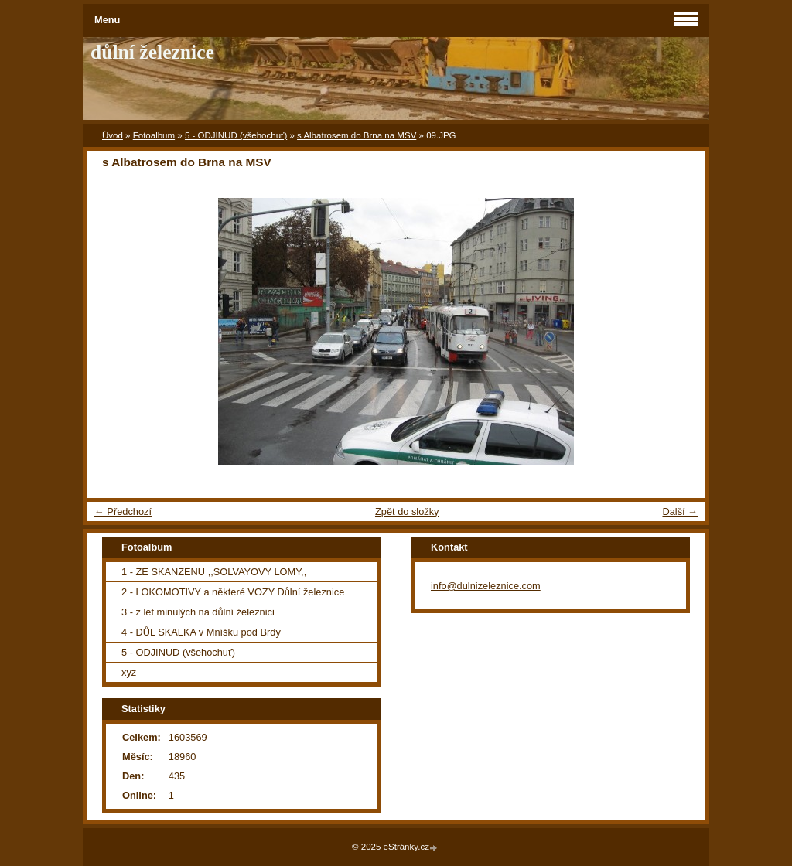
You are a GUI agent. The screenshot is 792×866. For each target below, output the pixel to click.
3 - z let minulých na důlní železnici (198, 612)
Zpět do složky (407, 511)
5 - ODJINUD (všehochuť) (236, 135)
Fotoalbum (154, 135)
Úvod (112, 135)
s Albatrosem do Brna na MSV (356, 135)
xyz (128, 672)
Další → (680, 511)
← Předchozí (123, 511)
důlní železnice (152, 52)
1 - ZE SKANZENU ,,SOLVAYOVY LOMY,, (213, 572)
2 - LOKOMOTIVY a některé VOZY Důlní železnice (232, 592)
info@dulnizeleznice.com (486, 586)
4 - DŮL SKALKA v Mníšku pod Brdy (201, 632)
